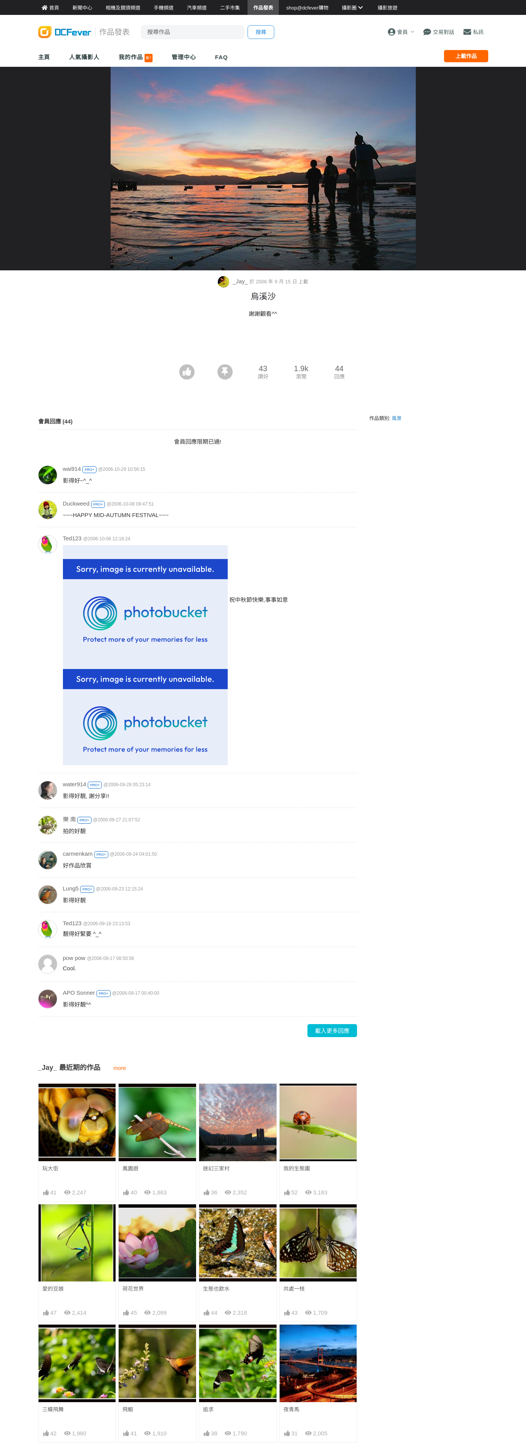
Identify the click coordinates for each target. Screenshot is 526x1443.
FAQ (221, 57)
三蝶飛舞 (53, 1409)
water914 (75, 784)
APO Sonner (79, 992)
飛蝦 (127, 1409)
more (120, 1068)
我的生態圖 (296, 1168)
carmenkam (78, 853)
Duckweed (76, 503)
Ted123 (72, 538)
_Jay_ (233, 281)
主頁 (44, 57)
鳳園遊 (130, 1168)
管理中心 (184, 57)
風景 (397, 418)
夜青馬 (291, 1409)
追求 (208, 1409)
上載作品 (466, 56)
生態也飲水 (216, 1289)
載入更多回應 (332, 1031)
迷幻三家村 (216, 1168)
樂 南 (69, 819)
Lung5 (71, 888)
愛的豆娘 (53, 1289)
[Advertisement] (263, 343)
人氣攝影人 (84, 57)
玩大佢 (50, 1168)
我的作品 (136, 58)
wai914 (72, 468)
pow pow (74, 958)
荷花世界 (133, 1289)
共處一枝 (294, 1289)
